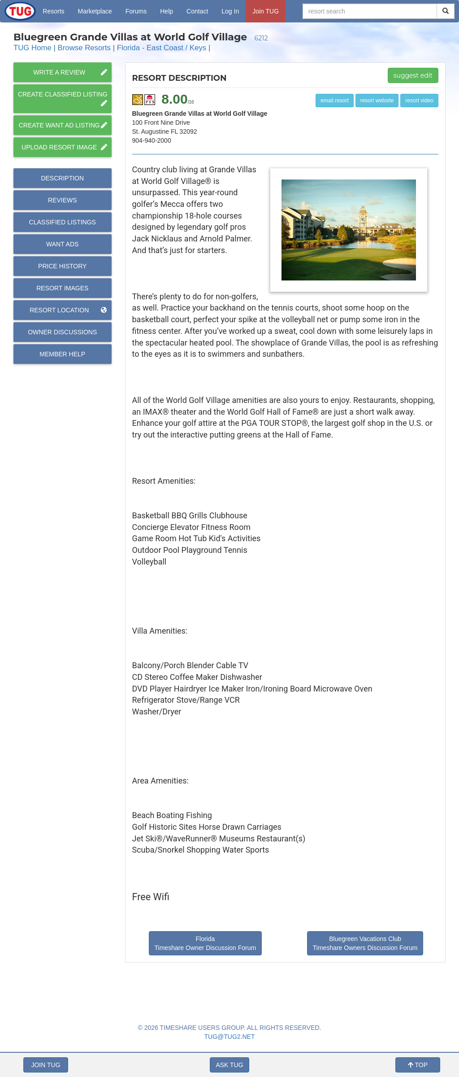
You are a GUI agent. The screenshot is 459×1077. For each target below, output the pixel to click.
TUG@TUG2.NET (229, 1036)
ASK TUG (229, 1064)
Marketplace (95, 11)
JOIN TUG (45, 1064)
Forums (136, 11)
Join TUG (265, 11)
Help (166, 11)
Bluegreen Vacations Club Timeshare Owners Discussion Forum (365, 943)
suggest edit (413, 75)
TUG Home (32, 48)
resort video (419, 100)
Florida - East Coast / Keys (162, 48)
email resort (334, 100)
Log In (230, 11)
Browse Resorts (84, 48)
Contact (197, 11)
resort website (377, 100)
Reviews (62, 200)
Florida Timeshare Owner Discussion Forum (205, 943)
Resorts (53, 11)
